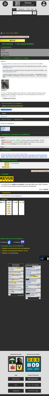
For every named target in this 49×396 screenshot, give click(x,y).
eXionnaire (28, 291)
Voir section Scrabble (24, 44)
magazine (3, 157)
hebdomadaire (31, 156)
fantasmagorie (9, 156)
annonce (5, 154)
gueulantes (39, 74)
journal (45, 156)
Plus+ (22, 272)
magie (7, 157)
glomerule (28, 272)
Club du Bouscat (29, 268)
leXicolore (28, 295)
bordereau (17, 154)
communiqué (31, 154)
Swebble (27, 281)
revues (7, 130)
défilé (38, 154)
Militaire (18, 140)
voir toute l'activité (20, 296)
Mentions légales (16, 380)
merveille (11, 157)
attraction (10, 154)
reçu (38, 157)
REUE (9, 203)
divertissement (43, 154)
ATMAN (13, 281)
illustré (37, 156)
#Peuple (15, 291)
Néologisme (16, 142)
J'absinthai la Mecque (30, 296)
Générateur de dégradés (31, 292)
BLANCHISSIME (12, 288)
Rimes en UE (4, 116)
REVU (21, 203)
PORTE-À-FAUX (15, 277)
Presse (11, 33)
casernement (16, 75)
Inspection (4, 63)
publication (24, 157)
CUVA (15, 284)
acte (2, 154)
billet (14, 154)
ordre (15, 157)
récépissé (34, 157)
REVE (15, 203)
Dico (4, 33)
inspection (41, 156)
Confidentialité (16, 392)
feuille (22, 156)
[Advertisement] (24, 23)
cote (36, 154)
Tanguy (7, 67)
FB (32, 386)
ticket (45, 157)
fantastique (15, 156)
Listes (7, 33)
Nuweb (36, 392)
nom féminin (11, 123)
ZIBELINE (18, 269)
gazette (26, 156)
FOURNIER (35, 278)
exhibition (3, 156)
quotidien (29, 157)
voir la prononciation (6, 109)
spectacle (42, 157)
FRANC (13, 293)
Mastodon (37, 386)
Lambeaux (44, 75)
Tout (20, 279)
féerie (19, 156)
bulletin (22, 154)
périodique (19, 157)
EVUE (2, 203)
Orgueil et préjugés (9, 71)
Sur (5, 244)
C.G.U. (15, 386)
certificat (26, 154)
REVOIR (26, 36)
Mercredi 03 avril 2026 (30, 269)
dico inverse (46, 171)
